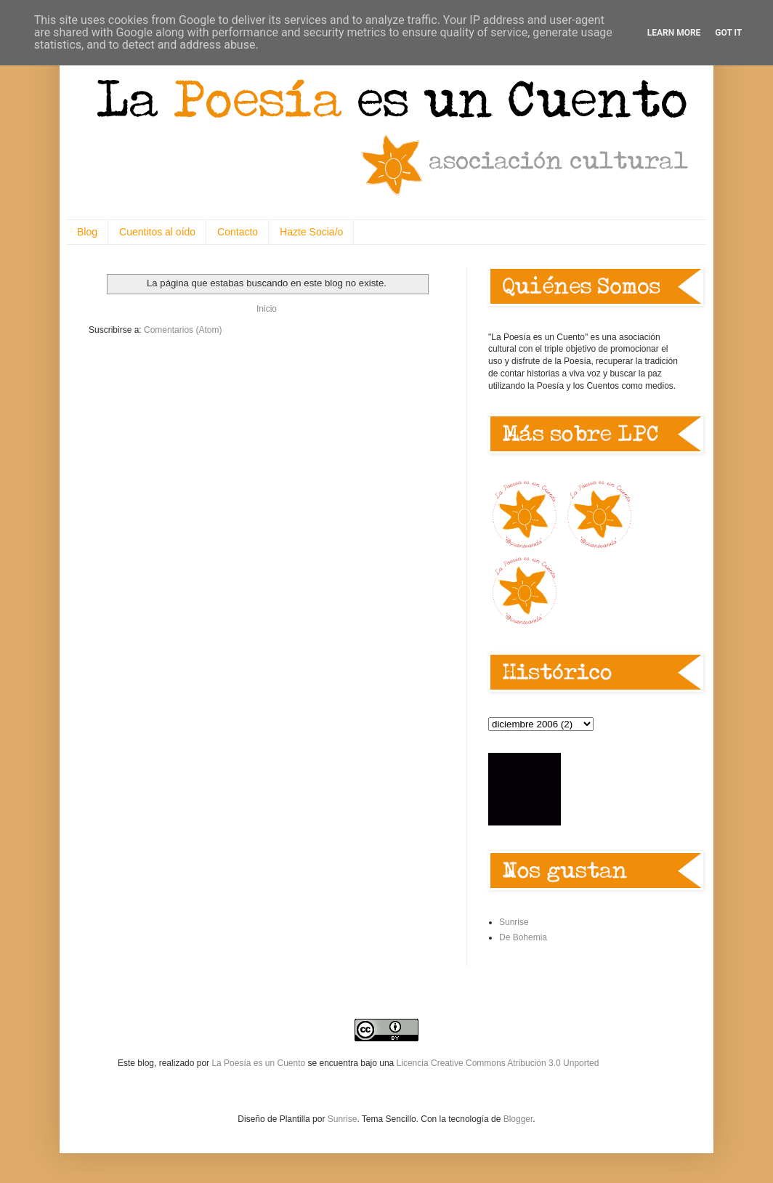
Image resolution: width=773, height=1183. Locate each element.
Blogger (518, 1119)
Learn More (674, 33)
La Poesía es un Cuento (259, 1063)
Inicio (266, 309)
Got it (728, 33)
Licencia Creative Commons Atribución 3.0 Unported (498, 1063)
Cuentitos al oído (157, 232)
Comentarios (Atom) (183, 330)
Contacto (237, 232)
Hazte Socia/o (311, 232)
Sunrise (514, 922)
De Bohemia (523, 937)
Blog (87, 232)
